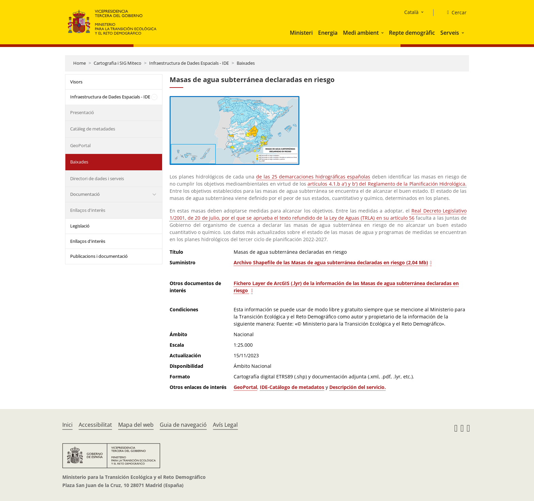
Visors (76, 82)
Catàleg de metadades (92, 129)
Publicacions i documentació (99, 256)
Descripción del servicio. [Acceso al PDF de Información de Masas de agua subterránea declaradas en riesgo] (357, 387)
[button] (383, 33)
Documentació (85, 194)
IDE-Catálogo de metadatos (292, 387)
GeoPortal (80, 145)
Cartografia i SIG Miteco (117, 63)
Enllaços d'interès (87, 210)
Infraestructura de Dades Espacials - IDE (189, 63)
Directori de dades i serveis (97, 178)
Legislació (80, 226)
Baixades (246, 63)
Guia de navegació (183, 424)
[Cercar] (454, 12)
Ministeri (301, 32)
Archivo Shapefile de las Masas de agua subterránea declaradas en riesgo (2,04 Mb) (331, 262)
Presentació (82, 112)
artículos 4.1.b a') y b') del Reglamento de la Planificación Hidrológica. (387, 184)
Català (411, 12)
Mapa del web (136, 424)
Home (79, 63)
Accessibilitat (95, 424)
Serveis (449, 32)
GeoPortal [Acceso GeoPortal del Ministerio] (245, 387)
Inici (67, 424)
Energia (327, 32)
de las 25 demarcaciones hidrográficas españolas (313, 176)
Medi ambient (361, 32)
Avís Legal (225, 424)
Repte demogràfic (412, 32)
